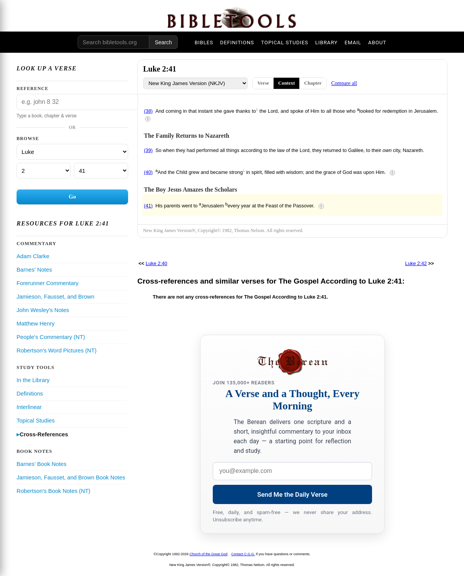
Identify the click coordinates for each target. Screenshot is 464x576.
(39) (148, 150)
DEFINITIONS (237, 42)
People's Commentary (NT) (51, 337)
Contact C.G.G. (243, 554)
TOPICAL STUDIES (284, 42)
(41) (148, 206)
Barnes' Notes (34, 270)
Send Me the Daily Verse (292, 494)
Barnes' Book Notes (42, 464)
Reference (32, 88)
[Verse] (101, 171)
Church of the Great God (209, 554)
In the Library (33, 380)
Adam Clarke (33, 256)
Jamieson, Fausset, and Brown (55, 297)
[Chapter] (44, 171)
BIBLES (204, 42)
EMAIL (352, 42)
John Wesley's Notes (43, 310)
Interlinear (29, 407)
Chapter (313, 83)
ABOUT (377, 42)
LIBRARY (326, 42)
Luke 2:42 (416, 263)
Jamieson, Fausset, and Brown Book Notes (71, 477)
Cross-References (44, 434)
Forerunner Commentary (47, 283)
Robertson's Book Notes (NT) (53, 491)
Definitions (30, 394)
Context (286, 83)
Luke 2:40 (156, 263)
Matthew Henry (36, 324)
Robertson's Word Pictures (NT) (57, 350)
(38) (148, 111)
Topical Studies (36, 420)
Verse (263, 83)
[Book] (72, 152)
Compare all (344, 83)
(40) (148, 172)
